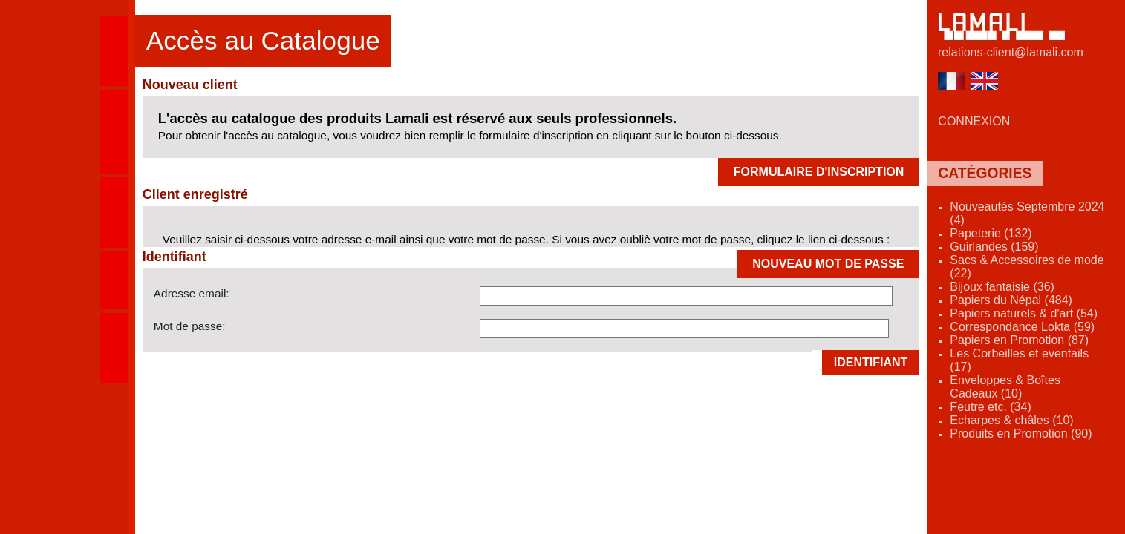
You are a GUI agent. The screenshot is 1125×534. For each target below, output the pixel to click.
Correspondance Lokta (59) (1022, 326)
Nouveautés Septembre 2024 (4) (1027, 213)
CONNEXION (974, 121)
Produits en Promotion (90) (1021, 433)
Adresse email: (191, 293)
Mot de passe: (190, 326)
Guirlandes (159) (994, 246)
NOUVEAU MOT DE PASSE (828, 263)
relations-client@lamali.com (1010, 52)
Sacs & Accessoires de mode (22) (1026, 267)
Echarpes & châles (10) (1011, 420)
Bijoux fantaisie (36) (1002, 286)
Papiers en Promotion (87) (1019, 340)
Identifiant (871, 362)
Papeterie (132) (990, 233)
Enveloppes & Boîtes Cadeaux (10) (1005, 387)
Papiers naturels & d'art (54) (1024, 313)
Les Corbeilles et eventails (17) (1019, 360)
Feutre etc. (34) (990, 406)
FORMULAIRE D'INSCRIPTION (819, 171)
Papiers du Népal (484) (1011, 300)
